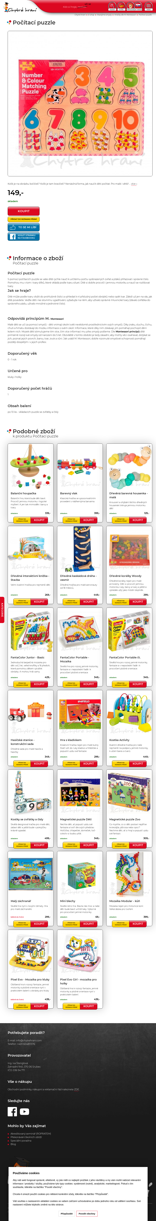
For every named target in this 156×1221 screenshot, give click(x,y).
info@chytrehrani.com (29, 1040)
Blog (13, 1144)
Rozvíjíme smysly (104, 15)
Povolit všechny (87, 1213)
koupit (24, 211)
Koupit (39, 520)
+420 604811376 (26, 1044)
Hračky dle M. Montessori (125, 15)
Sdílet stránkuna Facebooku (22, 236)
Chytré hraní (80, 15)
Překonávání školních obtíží (26, 1137)
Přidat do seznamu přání (24, 219)
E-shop (91, 15)
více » (134, 183)
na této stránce (55, 1204)
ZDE (76, 1089)
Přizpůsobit (67, 1213)
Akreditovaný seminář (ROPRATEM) (31, 1133)
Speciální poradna (21, 1140)
